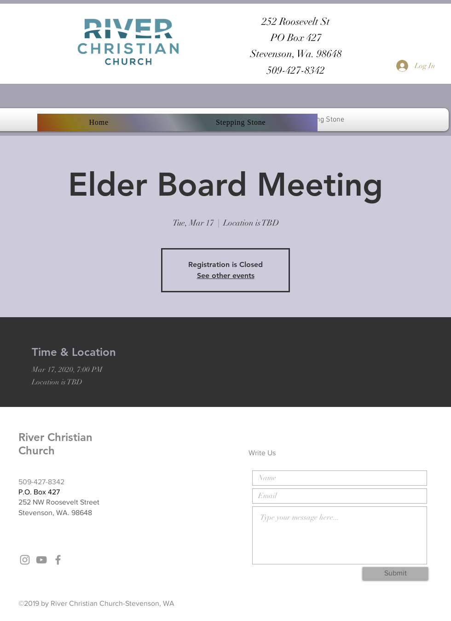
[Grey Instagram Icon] (24, 559)
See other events (225, 275)
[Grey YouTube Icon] (41, 559)
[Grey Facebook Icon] (58, 559)
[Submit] (395, 573)
